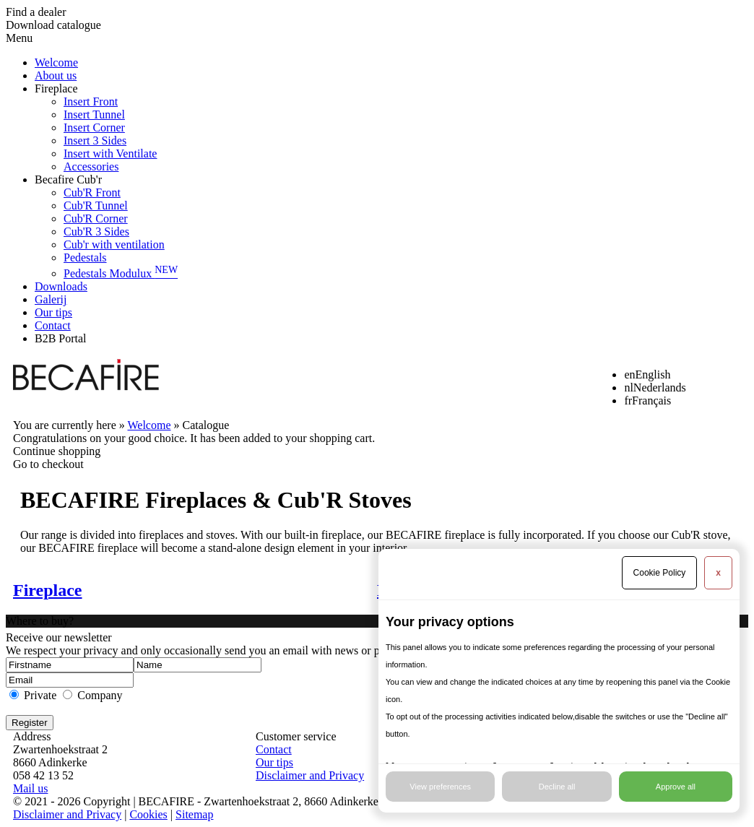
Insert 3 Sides (95, 140)
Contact (53, 325)
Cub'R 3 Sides (96, 231)
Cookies (148, 814)
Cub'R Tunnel (96, 205)
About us (56, 75)
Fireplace (56, 88)
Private (40, 695)
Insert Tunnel (94, 114)
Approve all (676, 786)
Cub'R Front (92, 192)
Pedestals (85, 257)
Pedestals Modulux (121, 273)
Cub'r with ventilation (114, 244)
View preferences (440, 786)
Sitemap (194, 814)
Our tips (53, 312)
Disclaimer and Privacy (310, 775)
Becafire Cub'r (68, 179)
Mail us (30, 788)
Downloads (61, 286)
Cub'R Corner (96, 218)
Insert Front (91, 101)
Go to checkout (48, 464)
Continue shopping (56, 451)
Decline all (557, 786)
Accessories (91, 166)
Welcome (56, 62)
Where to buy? (40, 621)
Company (99, 695)
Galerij (50, 299)
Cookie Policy (659, 573)
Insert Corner (94, 127)
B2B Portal (61, 338)
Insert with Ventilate (110, 153)
